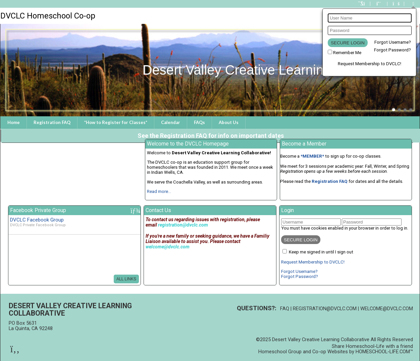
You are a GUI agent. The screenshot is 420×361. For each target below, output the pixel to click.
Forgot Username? (392, 42)
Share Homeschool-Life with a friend (372, 346)
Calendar (170, 122)
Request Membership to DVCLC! (369, 63)
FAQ (284, 309)
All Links (126, 279)
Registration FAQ (52, 122)
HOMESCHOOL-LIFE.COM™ (384, 352)
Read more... (159, 191)
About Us (229, 122)
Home (13, 122)
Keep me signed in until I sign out (321, 251)
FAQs (199, 122)
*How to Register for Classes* (115, 122)
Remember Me (347, 52)
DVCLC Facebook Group (37, 220)
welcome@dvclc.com (386, 309)
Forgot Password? (392, 49)
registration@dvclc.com (325, 309)
